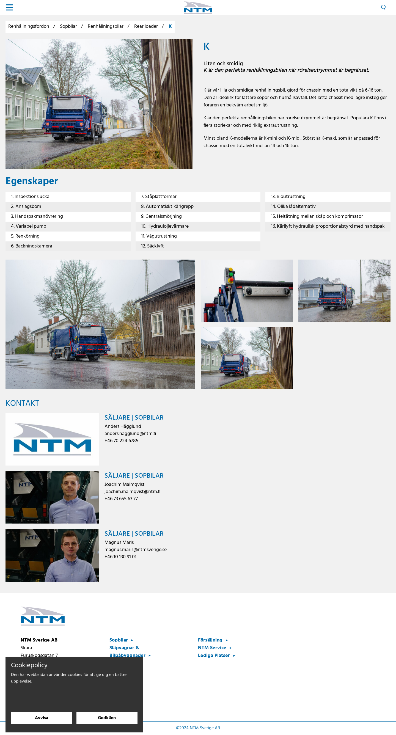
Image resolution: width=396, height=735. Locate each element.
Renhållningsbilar (105, 27)
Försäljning (210, 640)
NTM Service (212, 648)
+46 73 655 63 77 (121, 499)
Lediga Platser (214, 656)
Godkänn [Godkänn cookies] (107, 723)
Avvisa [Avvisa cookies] (41, 723)
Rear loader (146, 27)
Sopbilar (68, 27)
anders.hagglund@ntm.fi (130, 434)
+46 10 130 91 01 (120, 557)
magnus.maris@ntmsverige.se (136, 550)
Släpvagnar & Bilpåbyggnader (127, 652)
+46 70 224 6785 (121, 441)
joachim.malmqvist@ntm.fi (132, 492)
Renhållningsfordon (28, 27)
